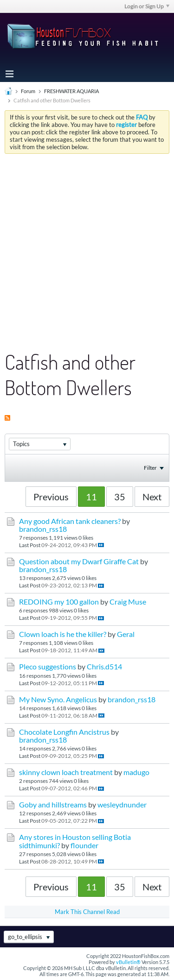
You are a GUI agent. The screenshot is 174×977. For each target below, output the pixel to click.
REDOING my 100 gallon (59, 602)
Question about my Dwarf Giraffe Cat (79, 561)
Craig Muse (128, 602)
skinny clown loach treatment (66, 772)
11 (91, 496)
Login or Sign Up (146, 6)
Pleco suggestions (47, 666)
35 (119, 496)
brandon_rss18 (43, 529)
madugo (136, 772)
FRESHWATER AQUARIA (71, 91)
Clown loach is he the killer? (62, 634)
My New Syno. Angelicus (58, 699)
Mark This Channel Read (87, 911)
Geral (126, 634)
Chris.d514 (104, 666)
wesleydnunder (122, 805)
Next (151, 496)
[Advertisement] (87, 245)
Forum (28, 91)
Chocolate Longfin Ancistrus (64, 732)
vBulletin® (128, 962)
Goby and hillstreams (53, 805)
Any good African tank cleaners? (70, 521)
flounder (84, 845)
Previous (51, 496)
